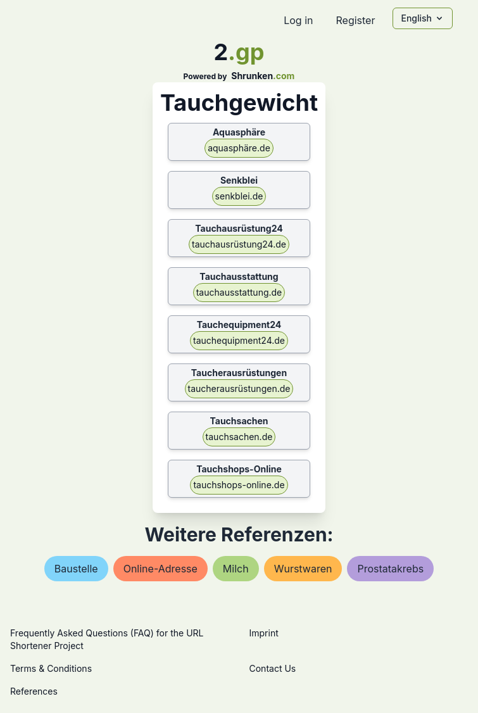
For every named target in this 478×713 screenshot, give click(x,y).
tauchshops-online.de (238, 484)
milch (236, 568)
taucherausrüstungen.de (239, 388)
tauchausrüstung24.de (239, 244)
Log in (298, 20)
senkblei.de (239, 196)
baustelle (76, 568)
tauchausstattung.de (239, 292)
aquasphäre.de (239, 147)
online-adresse (160, 568)
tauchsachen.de (239, 436)
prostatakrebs (390, 568)
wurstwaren (303, 568)
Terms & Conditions (51, 668)
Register (355, 20)
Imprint (264, 633)
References (34, 691)
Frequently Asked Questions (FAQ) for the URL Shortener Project (106, 639)
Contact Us (272, 668)
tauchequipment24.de (239, 340)
